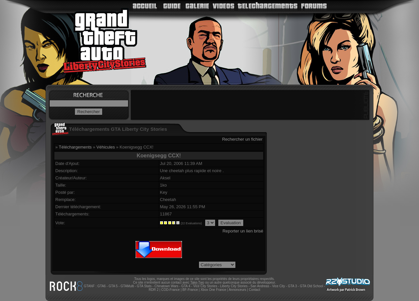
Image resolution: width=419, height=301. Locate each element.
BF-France (190, 289)
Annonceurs (237, 289)
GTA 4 (186, 286)
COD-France (170, 289)
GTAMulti (127, 286)
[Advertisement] (250, 105)
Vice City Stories (205, 286)
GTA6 (101, 286)
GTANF (89, 286)
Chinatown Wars (166, 286)
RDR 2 (153, 289)
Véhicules (106, 147)
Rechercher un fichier (242, 139)
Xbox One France (213, 289)
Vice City (278, 286)
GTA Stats (144, 286)
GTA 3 (292, 286)
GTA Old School (311, 286)
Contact (254, 289)
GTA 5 (113, 286)
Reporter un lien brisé (243, 231)
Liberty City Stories (233, 286)
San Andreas (259, 286)
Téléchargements (75, 147)
